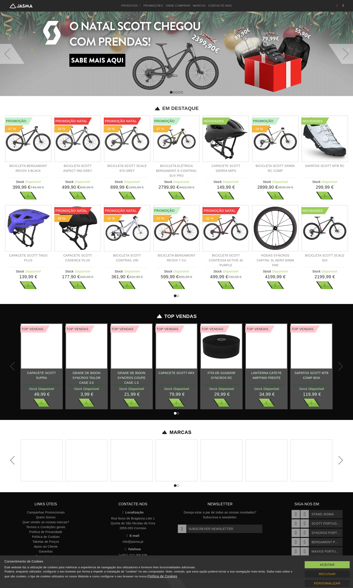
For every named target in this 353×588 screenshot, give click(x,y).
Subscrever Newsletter (205, 529)
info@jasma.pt (133, 541)
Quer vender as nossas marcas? (45, 522)
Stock (20, 182)
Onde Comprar (178, 5)
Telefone (133, 549)
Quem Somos (45, 517)
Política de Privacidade (45, 532)
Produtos (131, 5)
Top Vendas (176, 316)
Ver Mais (28, 196)
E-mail (133, 535)
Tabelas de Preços (46, 541)
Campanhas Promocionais (46, 512)
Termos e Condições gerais (45, 527)
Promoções (153, 5)
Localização (133, 512)
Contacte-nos (220, 5)
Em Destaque (176, 108)
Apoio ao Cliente (46, 546)
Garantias (46, 551)
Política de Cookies (46, 537)
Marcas (199, 5)
